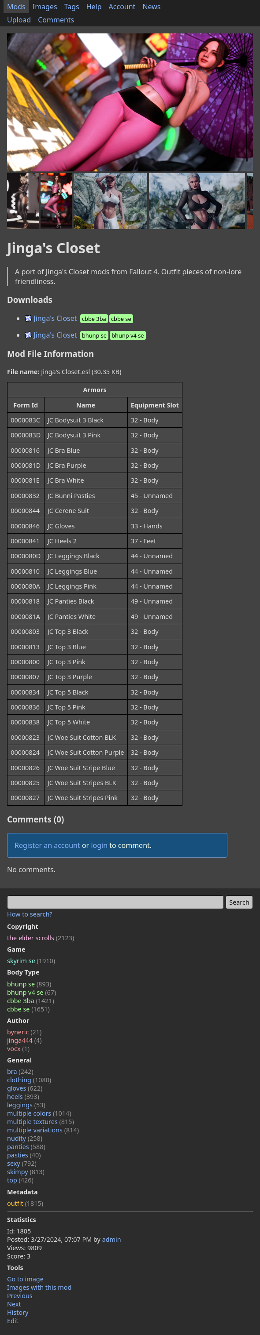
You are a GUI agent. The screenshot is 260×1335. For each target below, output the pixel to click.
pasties (24, 1155)
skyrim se (31, 961)
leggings (26, 1105)
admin (111, 1239)
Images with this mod (39, 1287)
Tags (71, 6)
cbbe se (28, 1009)
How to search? (29, 914)
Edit (13, 1321)
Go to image (25, 1279)
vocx (18, 1048)
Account (122, 6)
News (151, 6)
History (17, 1312)
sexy (22, 1163)
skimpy (26, 1172)
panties (26, 1146)
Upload (19, 20)
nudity (24, 1138)
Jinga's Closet (79, 318)
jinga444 (24, 1040)
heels (23, 1096)
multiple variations (43, 1130)
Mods (16, 6)
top (20, 1180)
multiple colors (39, 1113)
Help (94, 6)
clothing (29, 1080)
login (99, 845)
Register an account (47, 845)
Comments (56, 20)
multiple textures (40, 1121)
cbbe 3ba (30, 1001)
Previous (20, 1295)
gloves (24, 1088)
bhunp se (29, 984)
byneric (24, 1032)
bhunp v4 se (31, 992)
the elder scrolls (40, 938)
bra (20, 1071)
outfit (25, 1203)
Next (14, 1304)
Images (45, 6)
